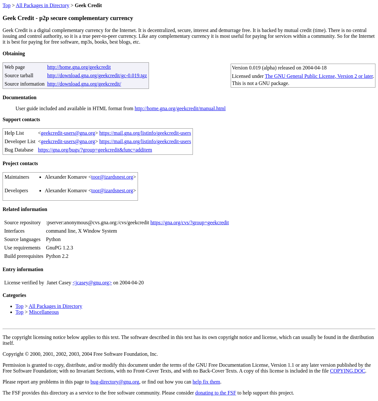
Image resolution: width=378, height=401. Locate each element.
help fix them (206, 382)
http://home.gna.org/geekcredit (79, 67)
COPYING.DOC (347, 371)
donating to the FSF (215, 393)
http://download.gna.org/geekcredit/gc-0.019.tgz (97, 75)
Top (7, 5)
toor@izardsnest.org (112, 177)
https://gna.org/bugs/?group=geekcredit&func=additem (95, 150)
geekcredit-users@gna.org (68, 133)
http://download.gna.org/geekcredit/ (84, 84)
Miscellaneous (44, 312)
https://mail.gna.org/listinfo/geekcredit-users (145, 133)
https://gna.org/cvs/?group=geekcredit (190, 222)
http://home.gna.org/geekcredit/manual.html (180, 108)
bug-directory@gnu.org (114, 382)
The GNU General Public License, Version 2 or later (319, 76)
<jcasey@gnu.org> (92, 282)
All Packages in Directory (42, 5)
